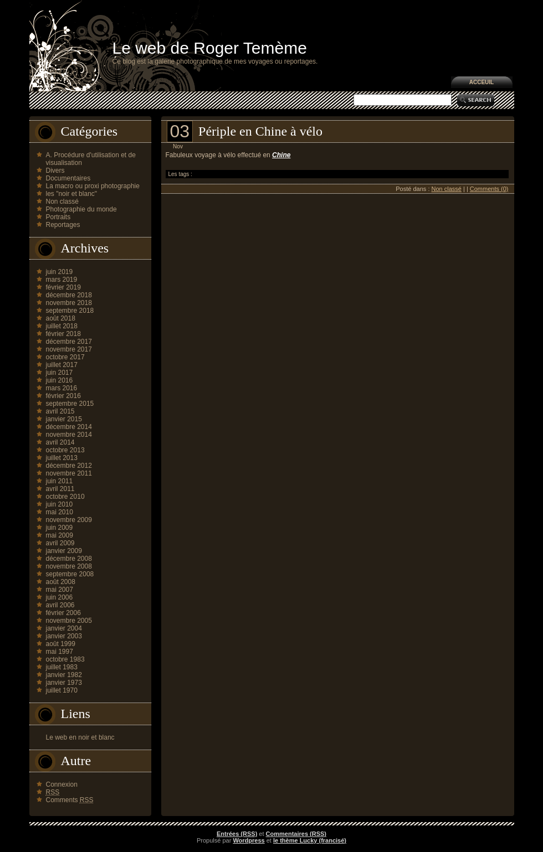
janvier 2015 (64, 419)
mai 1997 (59, 651)
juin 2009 (59, 527)
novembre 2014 (69, 434)
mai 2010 (59, 512)
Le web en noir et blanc (80, 737)
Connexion (62, 784)
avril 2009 (60, 543)
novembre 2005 (69, 620)
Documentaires (68, 178)
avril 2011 (60, 489)
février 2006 (63, 613)
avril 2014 (60, 442)
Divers (55, 170)
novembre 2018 (69, 303)
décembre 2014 (69, 427)
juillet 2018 (62, 326)
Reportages (63, 225)
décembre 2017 (69, 341)
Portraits (58, 217)
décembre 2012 (69, 465)
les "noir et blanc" (72, 194)
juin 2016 (59, 380)
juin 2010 (59, 504)
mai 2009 (59, 535)
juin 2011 (59, 481)
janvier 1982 (64, 675)
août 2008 (60, 582)
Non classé (62, 201)
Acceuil (481, 82)
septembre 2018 (70, 310)
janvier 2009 (64, 551)
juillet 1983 (62, 667)
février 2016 (63, 396)
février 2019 (63, 287)
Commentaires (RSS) (296, 833)
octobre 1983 (65, 659)
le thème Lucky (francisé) (309, 840)
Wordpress (248, 840)
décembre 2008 (69, 558)
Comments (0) (489, 188)
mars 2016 (62, 388)
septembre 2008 (70, 574)
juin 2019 (59, 272)
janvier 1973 (64, 682)
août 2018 (60, 318)
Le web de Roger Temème (209, 48)
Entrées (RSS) (237, 833)
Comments (70, 800)
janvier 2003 (64, 636)
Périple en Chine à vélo (260, 131)
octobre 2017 (65, 357)
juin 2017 (59, 372)
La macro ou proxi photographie (93, 186)
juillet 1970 (62, 690)
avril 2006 (60, 605)
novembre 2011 (69, 473)
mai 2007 (59, 589)
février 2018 (63, 334)
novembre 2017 (69, 349)
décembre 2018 (69, 295)
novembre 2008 (69, 566)
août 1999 (60, 644)
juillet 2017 (62, 365)
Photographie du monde (81, 209)
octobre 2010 (65, 496)
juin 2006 (59, 597)
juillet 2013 (62, 458)
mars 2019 (62, 279)
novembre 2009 (69, 520)
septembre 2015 (70, 403)
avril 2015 (60, 411)
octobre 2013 (65, 450)
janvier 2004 (64, 628)
